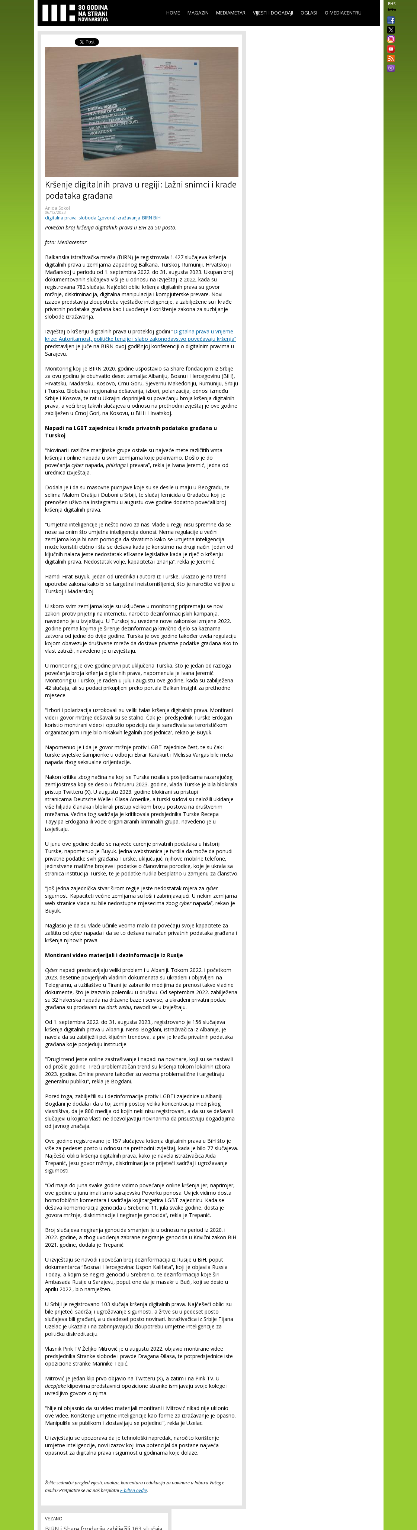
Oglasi (309, 12)
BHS (391, 3)
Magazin (198, 12)
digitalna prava (61, 218)
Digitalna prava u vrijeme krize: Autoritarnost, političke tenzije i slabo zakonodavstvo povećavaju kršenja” (140, 335)
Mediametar (231, 12)
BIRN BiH (151, 218)
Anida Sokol (57, 208)
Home (173, 12)
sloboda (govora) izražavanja (109, 218)
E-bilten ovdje (133, 1490)
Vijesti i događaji (273, 12)
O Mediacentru (343, 12)
